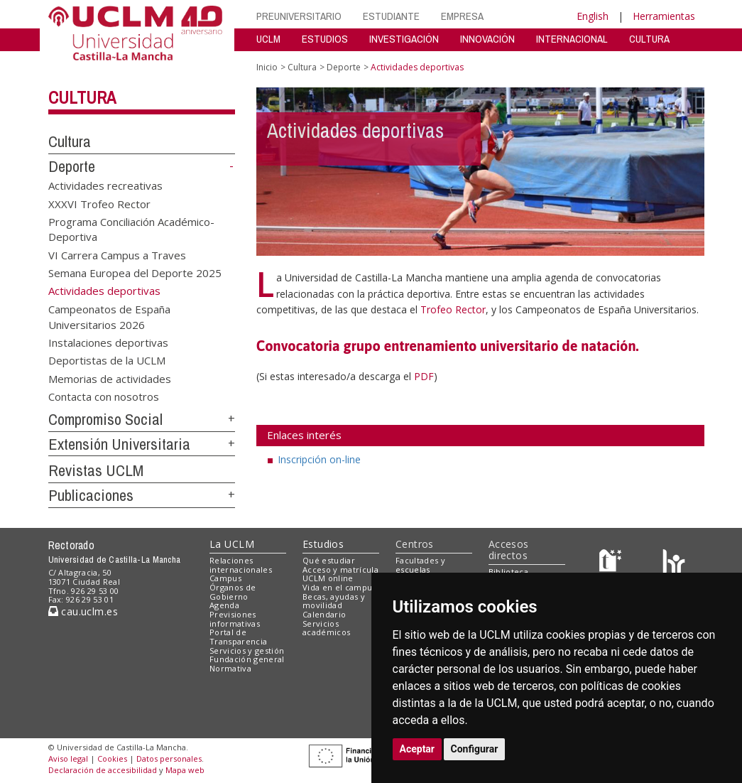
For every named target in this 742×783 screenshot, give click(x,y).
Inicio (267, 67)
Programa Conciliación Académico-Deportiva (131, 229)
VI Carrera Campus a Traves (117, 254)
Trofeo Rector (453, 309)
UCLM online (328, 578)
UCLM (268, 38)
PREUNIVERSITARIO (299, 16)
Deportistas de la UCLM (106, 360)
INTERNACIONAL (572, 38)
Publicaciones (90, 495)
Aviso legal (68, 758)
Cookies (112, 758)
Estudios (323, 544)
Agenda (224, 605)
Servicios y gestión (246, 650)
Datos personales (169, 758)
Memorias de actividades (109, 378)
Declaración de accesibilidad (102, 770)
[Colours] (673, 563)
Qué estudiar (328, 560)
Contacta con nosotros (103, 396)
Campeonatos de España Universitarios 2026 (109, 316)
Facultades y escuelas (420, 565)
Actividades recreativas (105, 185)
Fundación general (247, 659)
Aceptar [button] (417, 749)
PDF (424, 376)
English (593, 16)
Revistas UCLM (95, 470)
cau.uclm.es (83, 611)
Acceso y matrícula (340, 569)
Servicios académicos (326, 628)
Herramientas (664, 16)
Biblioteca (508, 571)
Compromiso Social (105, 419)
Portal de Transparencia (238, 637)
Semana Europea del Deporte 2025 (135, 273)
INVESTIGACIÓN (404, 38)
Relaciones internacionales (240, 565)
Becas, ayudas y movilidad (333, 601)
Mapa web (184, 770)
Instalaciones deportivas (108, 342)
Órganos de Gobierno (232, 592)
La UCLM (231, 544)
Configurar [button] (474, 749)
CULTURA (649, 38)
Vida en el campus (339, 587)
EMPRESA (462, 16)
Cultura (82, 97)
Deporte (71, 166)
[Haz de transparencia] (612, 563)
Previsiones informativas (234, 619)
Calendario (324, 614)
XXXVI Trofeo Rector (99, 203)
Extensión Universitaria (119, 444)
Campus (225, 578)
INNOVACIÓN (487, 38)
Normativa (230, 668)
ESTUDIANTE (391, 16)
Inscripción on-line (319, 459)
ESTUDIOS (325, 38)
